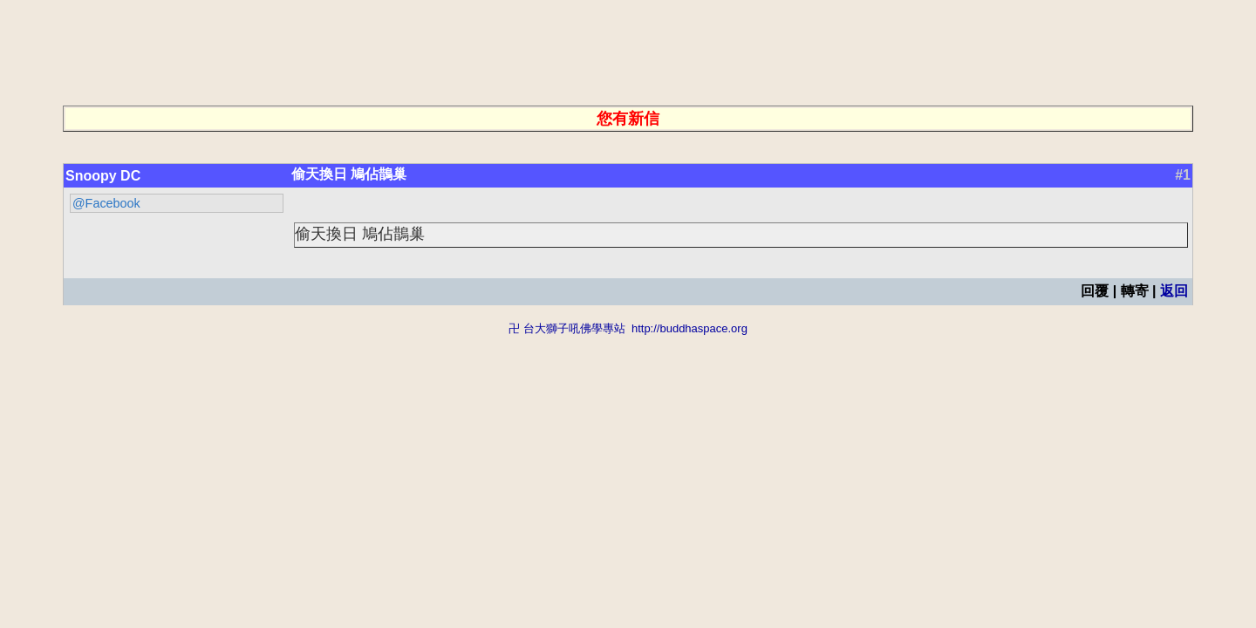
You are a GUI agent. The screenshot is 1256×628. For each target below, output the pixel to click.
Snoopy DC (102, 175)
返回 (1174, 290)
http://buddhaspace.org (689, 328)
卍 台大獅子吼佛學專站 (567, 328)
